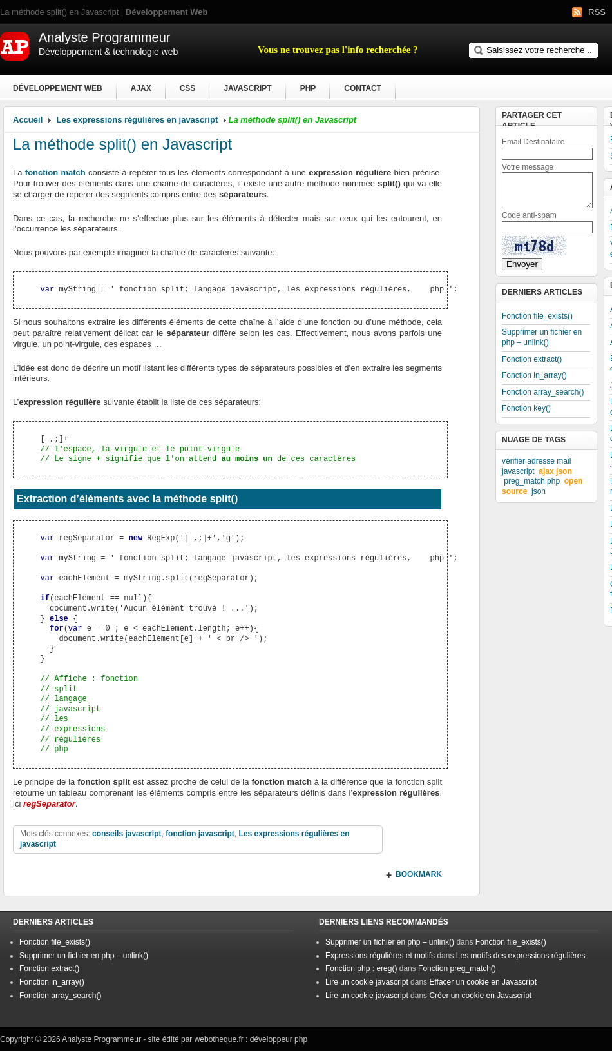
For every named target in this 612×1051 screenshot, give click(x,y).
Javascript (247, 88)
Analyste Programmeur (101, 1039)
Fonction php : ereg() (361, 968)
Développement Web (57, 88)
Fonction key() (526, 408)
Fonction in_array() (534, 375)
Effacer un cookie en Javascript (483, 982)
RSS (597, 12)
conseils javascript (126, 833)
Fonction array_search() (543, 392)
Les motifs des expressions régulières (521, 955)
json (538, 491)
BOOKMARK (419, 874)
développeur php (278, 1039)
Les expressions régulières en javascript (137, 119)
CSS (188, 88)
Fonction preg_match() (457, 968)
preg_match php (532, 481)
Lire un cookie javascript (366, 982)
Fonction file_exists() (537, 315)
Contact (362, 88)
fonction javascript (200, 833)
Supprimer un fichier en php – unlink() (542, 337)
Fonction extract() (532, 359)
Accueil (28, 119)
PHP (308, 88)
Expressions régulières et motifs (380, 955)
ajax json (555, 471)
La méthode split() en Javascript (122, 144)
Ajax (141, 88)
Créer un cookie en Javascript (480, 995)
